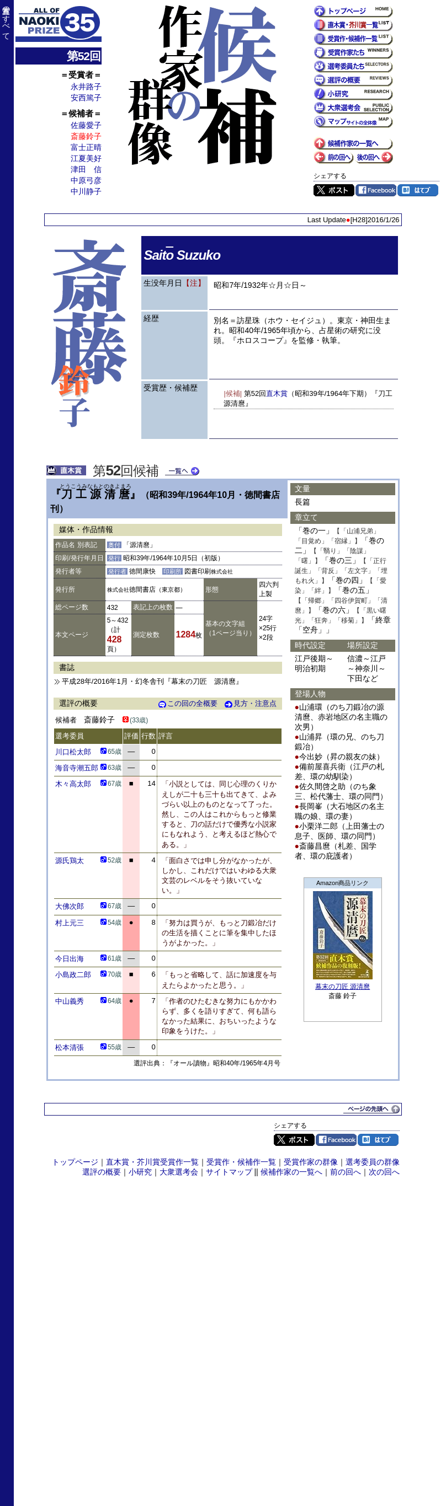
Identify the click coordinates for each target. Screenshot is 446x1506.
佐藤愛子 (86, 125)
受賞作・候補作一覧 (241, 1161)
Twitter (334, 190)
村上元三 (69, 923)
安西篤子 (86, 97)
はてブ (417, 190)
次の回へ (384, 1171)
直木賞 (277, 393)
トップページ (75, 1161)
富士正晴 (86, 147)
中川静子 (86, 191)
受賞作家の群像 (311, 1161)
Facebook (375, 190)
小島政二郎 (73, 975)
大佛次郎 (69, 906)
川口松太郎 (73, 752)
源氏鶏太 (69, 860)
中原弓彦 (86, 180)
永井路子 (86, 86)
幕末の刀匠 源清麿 (342, 986)
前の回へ (345, 1171)
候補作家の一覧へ (291, 1171)
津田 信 (86, 169)
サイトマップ (229, 1171)
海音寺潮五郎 (76, 768)
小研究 (140, 1171)
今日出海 (69, 959)
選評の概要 (101, 1171)
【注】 (193, 282)
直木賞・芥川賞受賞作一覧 (152, 1161)
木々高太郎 (73, 784)
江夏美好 (86, 158)
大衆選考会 (179, 1171)
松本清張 (69, 1047)
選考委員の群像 (373, 1161)
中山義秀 (69, 1001)
